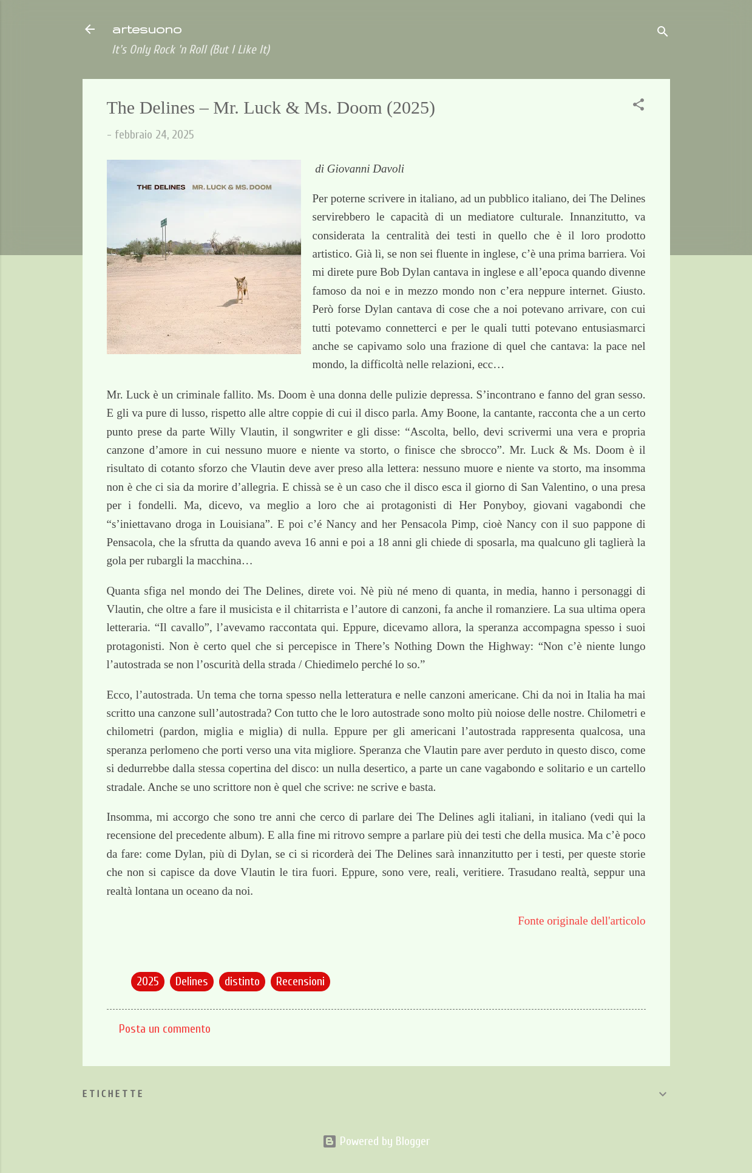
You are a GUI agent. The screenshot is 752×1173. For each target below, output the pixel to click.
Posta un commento (165, 1029)
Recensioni (300, 981)
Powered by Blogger (376, 1141)
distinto (242, 981)
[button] (638, 106)
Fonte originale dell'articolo (581, 920)
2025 (148, 981)
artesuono (146, 29)
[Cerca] (662, 33)
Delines (191, 981)
